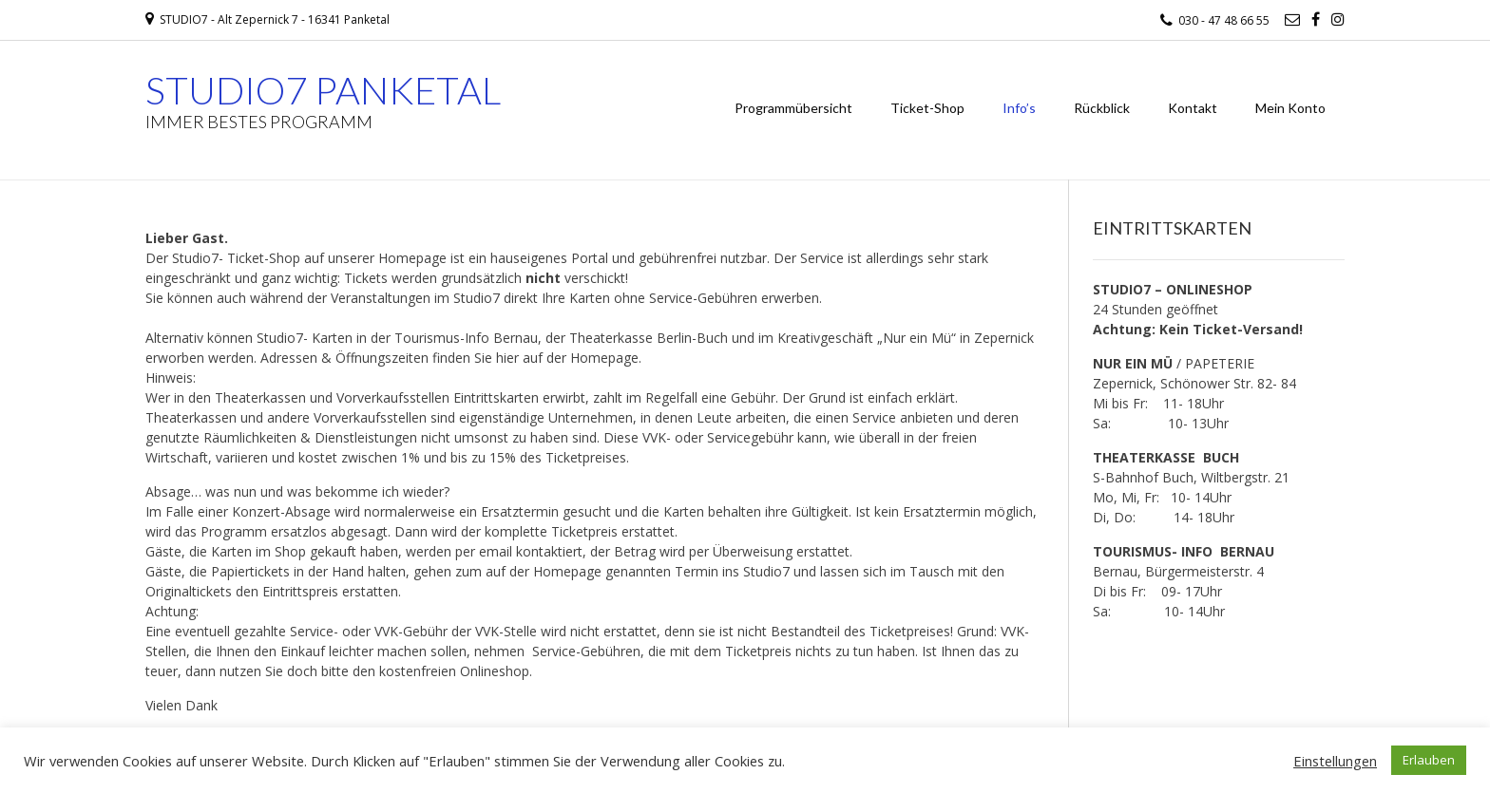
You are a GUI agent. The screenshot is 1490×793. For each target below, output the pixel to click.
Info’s (1019, 108)
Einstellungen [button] (1335, 760)
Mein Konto (1290, 108)
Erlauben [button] (1429, 759)
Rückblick (1102, 108)
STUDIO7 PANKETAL (323, 90)
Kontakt (1192, 108)
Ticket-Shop (927, 108)
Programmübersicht (793, 108)
